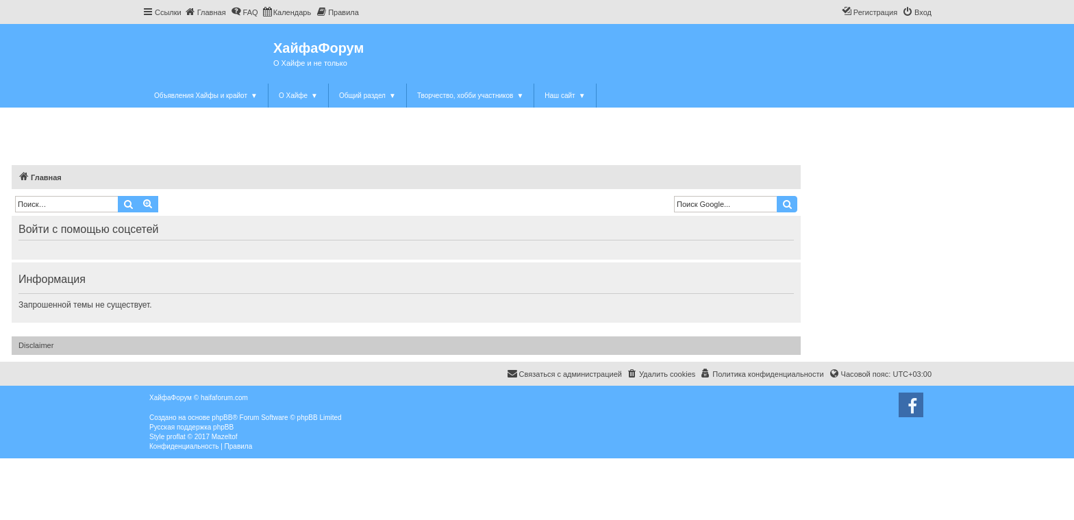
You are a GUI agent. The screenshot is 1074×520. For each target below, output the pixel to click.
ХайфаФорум (318, 47)
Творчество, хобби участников (470, 95)
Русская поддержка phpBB (191, 427)
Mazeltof (225, 437)
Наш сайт (565, 95)
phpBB (222, 417)
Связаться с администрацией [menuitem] (564, 373)
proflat (176, 437)
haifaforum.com (224, 397)
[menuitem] (205, 12)
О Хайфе (298, 95)
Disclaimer (35, 345)
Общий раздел (367, 95)
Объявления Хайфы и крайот (206, 95)
